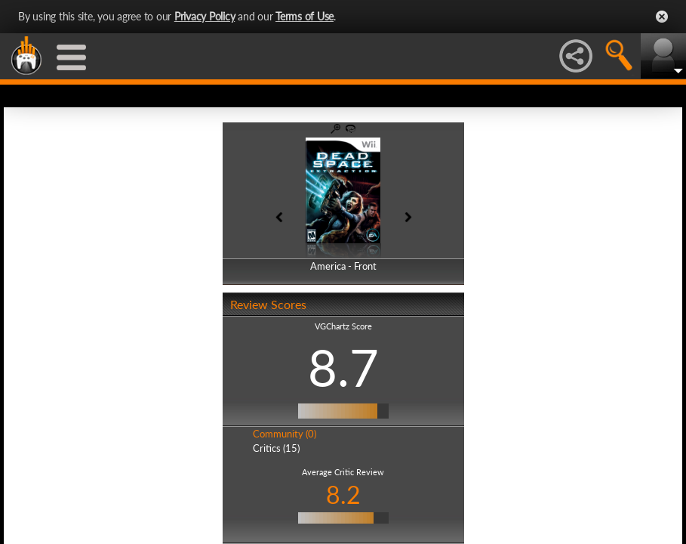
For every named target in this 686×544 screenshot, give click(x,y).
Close (662, 17)
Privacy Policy (204, 16)
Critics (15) (276, 448)
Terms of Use (304, 16)
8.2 (343, 494)
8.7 (343, 367)
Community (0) (284, 434)
